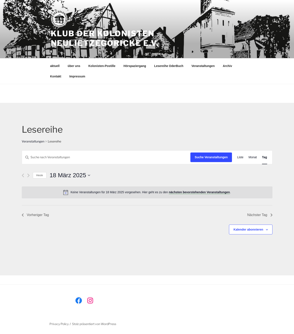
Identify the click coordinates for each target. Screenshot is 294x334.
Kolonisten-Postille (101, 66)
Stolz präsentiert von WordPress (94, 324)
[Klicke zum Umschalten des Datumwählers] (70, 175)
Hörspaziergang (134, 66)
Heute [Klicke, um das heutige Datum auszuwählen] (39, 175)
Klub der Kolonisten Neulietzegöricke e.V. (105, 38)
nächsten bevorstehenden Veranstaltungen (199, 192)
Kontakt (55, 76)
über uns (74, 66)
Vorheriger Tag (35, 215)
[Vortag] (23, 175)
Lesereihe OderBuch (168, 66)
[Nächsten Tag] (28, 175)
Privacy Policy (59, 324)
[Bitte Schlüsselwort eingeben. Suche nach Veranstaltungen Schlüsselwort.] (106, 157)
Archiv (227, 66)
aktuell (54, 66)
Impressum (77, 76)
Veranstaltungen (203, 66)
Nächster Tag (259, 215)
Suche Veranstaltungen (211, 157)
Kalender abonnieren (248, 229)
